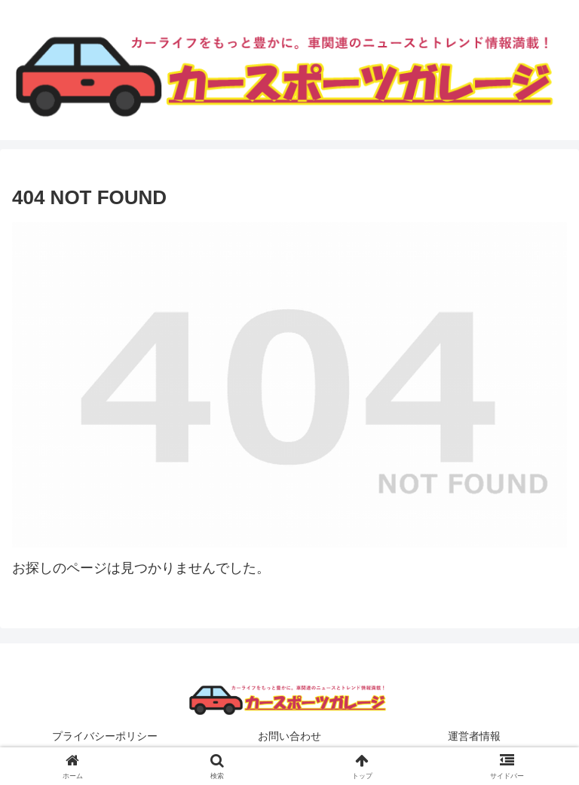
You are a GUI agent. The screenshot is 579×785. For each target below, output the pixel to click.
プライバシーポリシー (105, 736)
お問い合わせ (289, 736)
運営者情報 (474, 736)
